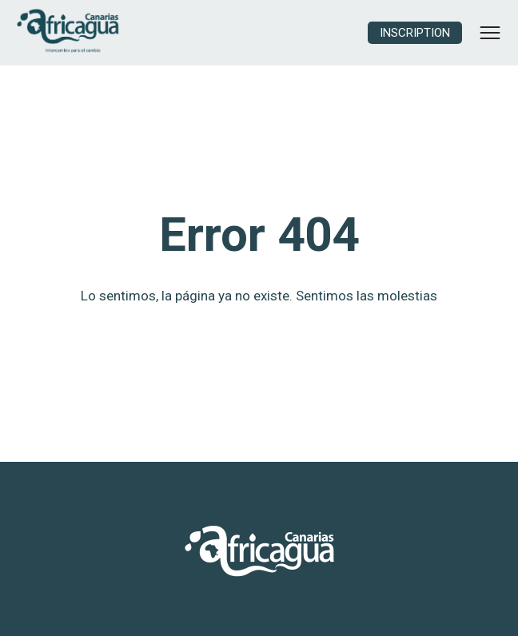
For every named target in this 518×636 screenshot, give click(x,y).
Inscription (415, 33)
